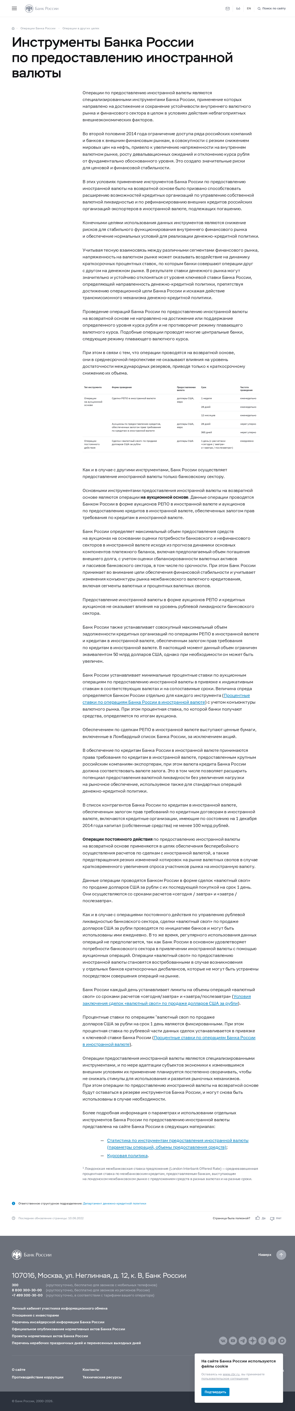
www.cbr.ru (231, 1374)
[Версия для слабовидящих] (238, 9)
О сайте (18, 1370)
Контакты (91, 1370)
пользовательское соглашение (224, 1378)
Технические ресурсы (102, 1377)
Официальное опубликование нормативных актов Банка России (68, 1329)
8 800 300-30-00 (27, 1290)
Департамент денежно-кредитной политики (114, 1203)
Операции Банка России (38, 28)
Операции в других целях (80, 28)
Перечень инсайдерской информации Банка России (58, 1322)
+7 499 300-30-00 (27, 1295)
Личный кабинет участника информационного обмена (60, 1308)
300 (15, 1285)
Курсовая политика (127, 1155)
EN (249, 8)
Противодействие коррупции (38, 1377)
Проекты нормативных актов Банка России (50, 1336)
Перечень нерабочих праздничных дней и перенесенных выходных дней (76, 1343)
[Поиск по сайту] (272, 8)
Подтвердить (215, 1392)
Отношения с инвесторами (35, 1315)
